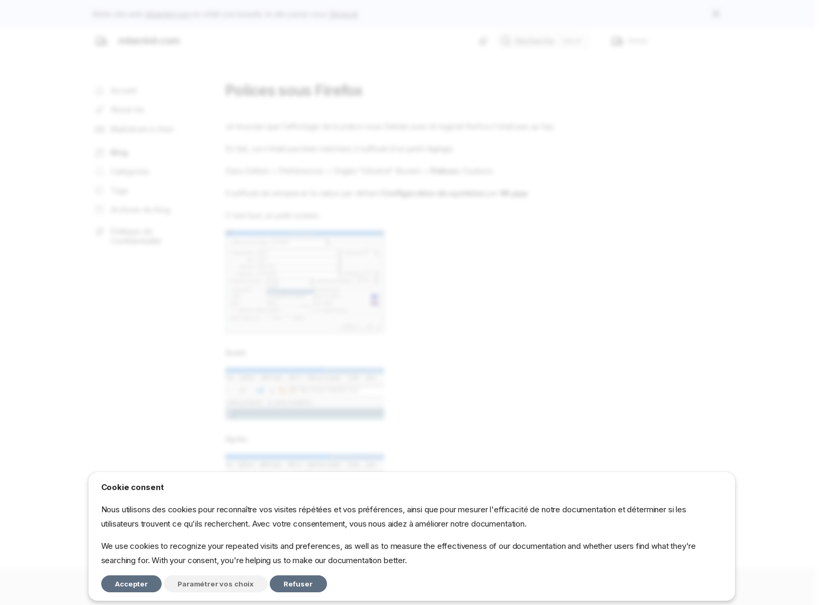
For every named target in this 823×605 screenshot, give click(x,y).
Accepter (131, 584)
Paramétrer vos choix (216, 584)
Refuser (298, 584)
